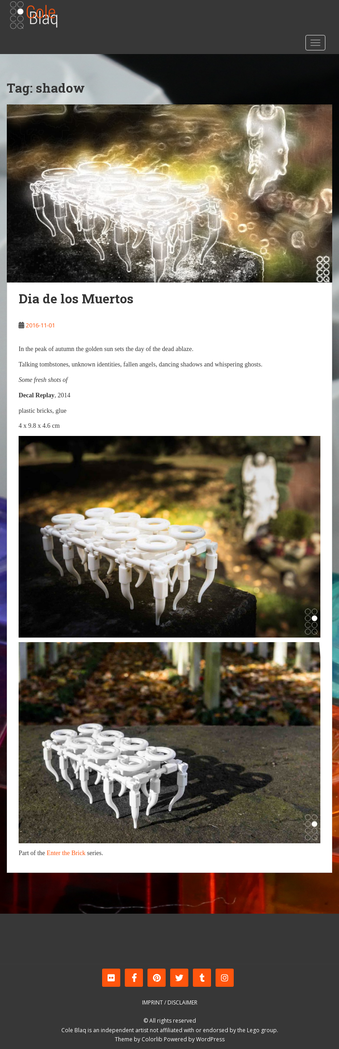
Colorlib (152, 1039)
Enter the (58, 853)
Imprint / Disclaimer (169, 1002)
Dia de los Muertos (76, 298)
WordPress (210, 1039)
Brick (78, 853)
